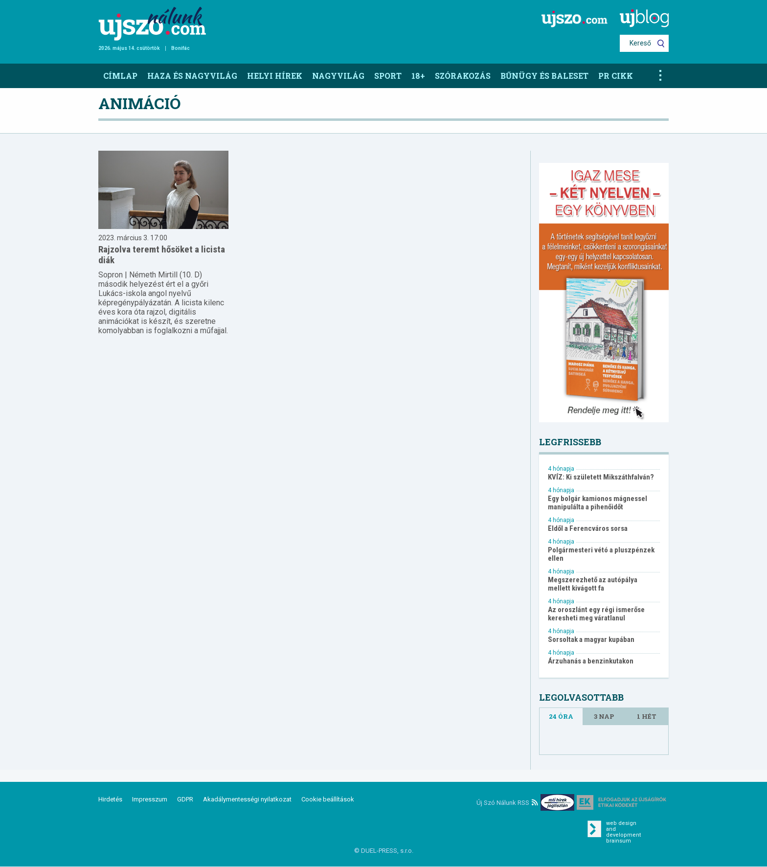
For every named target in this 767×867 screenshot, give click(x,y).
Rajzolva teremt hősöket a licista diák (161, 255)
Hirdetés (110, 799)
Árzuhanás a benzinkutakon (590, 661)
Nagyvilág (338, 75)
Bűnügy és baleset (544, 75)
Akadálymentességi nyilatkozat (247, 799)
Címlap (120, 75)
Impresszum (149, 799)
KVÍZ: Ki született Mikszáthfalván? (601, 477)
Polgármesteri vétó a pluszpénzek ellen (601, 554)
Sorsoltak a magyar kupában (591, 640)
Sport (388, 75)
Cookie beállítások (327, 799)
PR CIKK (615, 75)
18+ (418, 75)
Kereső (640, 43)
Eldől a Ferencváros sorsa (588, 529)
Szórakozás (463, 75)
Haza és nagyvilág (192, 75)
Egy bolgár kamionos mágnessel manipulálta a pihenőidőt (597, 503)
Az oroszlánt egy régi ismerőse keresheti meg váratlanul (596, 614)
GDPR (185, 799)
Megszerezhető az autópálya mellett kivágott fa (592, 584)
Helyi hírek (274, 75)
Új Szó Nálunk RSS (507, 802)
